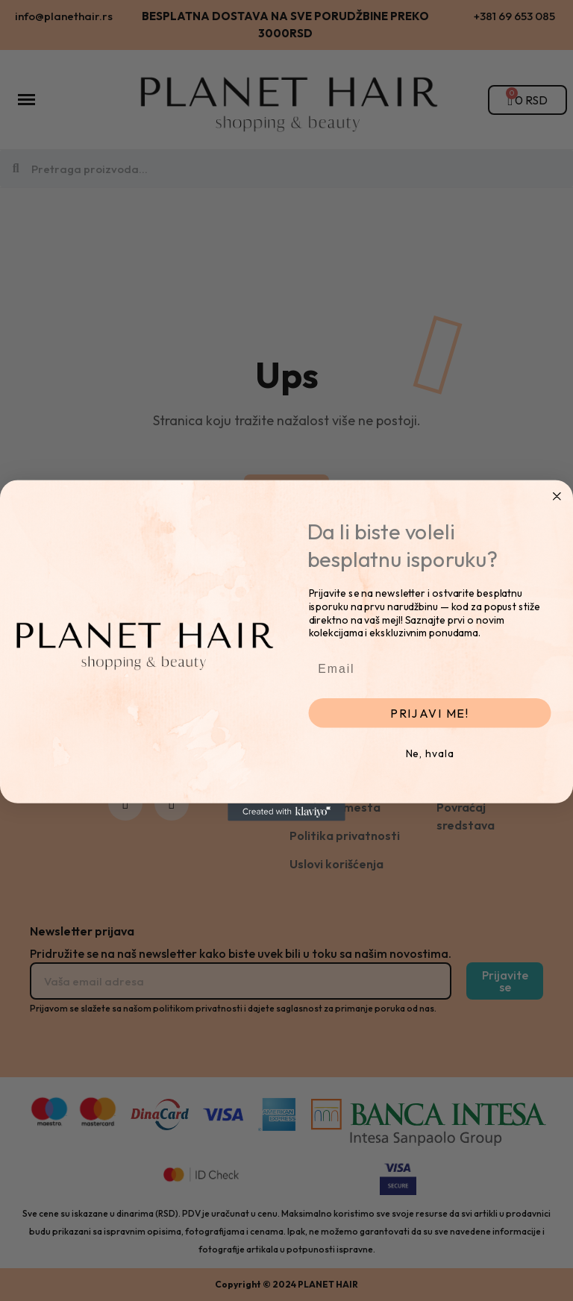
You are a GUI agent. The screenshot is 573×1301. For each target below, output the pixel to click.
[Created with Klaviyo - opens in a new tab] (286, 812)
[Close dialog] (557, 496)
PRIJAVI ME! (429, 713)
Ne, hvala (430, 753)
